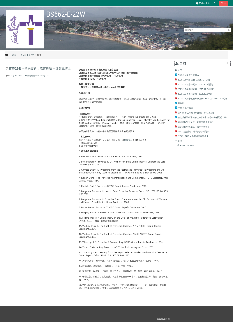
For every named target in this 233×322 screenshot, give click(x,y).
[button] (206, 3)
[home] (25, 29)
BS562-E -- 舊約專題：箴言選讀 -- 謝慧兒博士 (40, 68)
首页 (182, 70)
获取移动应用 (163, 318)
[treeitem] (202, 70)
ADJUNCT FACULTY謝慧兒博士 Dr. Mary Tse (30, 75)
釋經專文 (128, 139)
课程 (182, 149)
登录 (223, 3)
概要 (39, 54)
